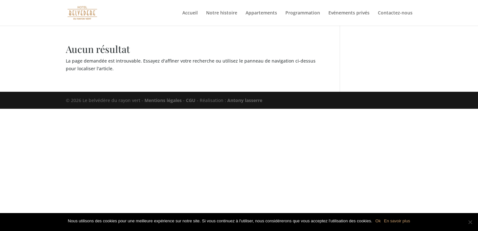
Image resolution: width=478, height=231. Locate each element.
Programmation (302, 13)
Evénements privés (348, 13)
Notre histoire (221, 13)
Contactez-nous (395, 13)
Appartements (261, 13)
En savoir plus (397, 220)
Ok (378, 220)
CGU (191, 100)
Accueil (190, 13)
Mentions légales (163, 100)
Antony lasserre (244, 100)
